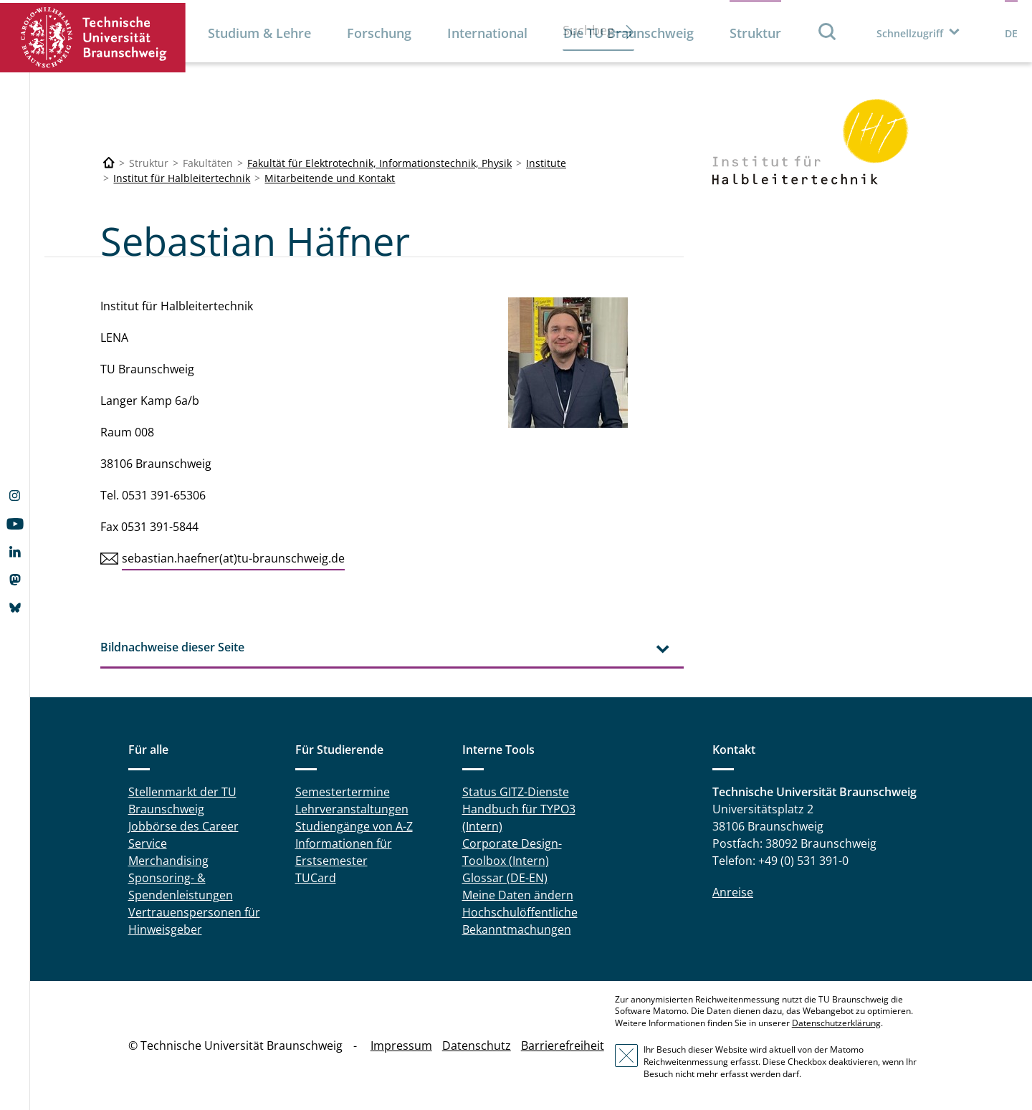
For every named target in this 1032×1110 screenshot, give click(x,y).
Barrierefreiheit (562, 1045)
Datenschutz (476, 1045)
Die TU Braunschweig (628, 33)
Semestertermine (342, 792)
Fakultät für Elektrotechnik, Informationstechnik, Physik (379, 163)
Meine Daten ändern (517, 895)
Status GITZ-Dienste (515, 792)
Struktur (755, 33)
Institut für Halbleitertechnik (181, 178)
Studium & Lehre (259, 33)
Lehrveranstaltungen (351, 809)
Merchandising (168, 861)
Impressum (401, 1045)
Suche (827, 31)
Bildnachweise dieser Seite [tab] (172, 647)
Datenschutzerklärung (836, 1023)
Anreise (732, 892)
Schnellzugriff (909, 33)
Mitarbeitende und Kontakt (329, 178)
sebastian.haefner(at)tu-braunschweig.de (233, 558)
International (487, 33)
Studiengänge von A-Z (354, 826)
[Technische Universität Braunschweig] (109, 163)
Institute (546, 163)
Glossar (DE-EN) (505, 878)
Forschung (379, 33)
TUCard (315, 878)
